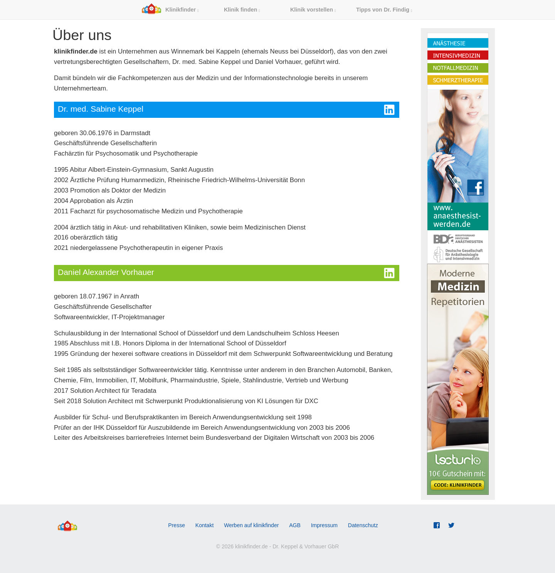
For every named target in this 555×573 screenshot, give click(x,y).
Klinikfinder (170, 9)
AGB (295, 525)
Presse (176, 525)
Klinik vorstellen (313, 10)
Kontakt (204, 525)
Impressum (324, 525)
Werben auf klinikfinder (251, 525)
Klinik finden (242, 10)
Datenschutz (363, 525)
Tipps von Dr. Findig (384, 10)
